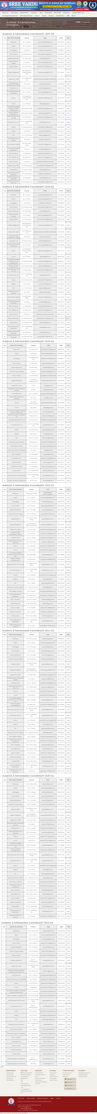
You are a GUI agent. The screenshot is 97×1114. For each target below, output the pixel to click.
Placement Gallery (82, 1076)
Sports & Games (53, 1080)
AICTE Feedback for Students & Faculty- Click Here (26, 1090)
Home (78, 22)
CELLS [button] (37, 16)
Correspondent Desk (11, 1076)
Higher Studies (66, 1074)
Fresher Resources (67, 1073)
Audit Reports (24, 1078)
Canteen (56, 1076)
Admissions (14, 13)
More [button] (74, 16)
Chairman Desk (9, 1073)
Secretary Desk (9, 1074)
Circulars (51, 16)
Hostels (51, 1076)
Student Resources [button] (79, 13)
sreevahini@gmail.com (26, 1106)
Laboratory (52, 1074)
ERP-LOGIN (57, 13)
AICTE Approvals (24, 1076)
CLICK (68, 42)
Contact (58, 1098)
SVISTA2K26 (48, 13)
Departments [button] (24, 13)
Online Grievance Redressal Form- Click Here (26, 1085)
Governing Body (10, 1080)
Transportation (53, 1078)
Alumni (44, 16)
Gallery (52, 1098)
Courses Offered (39, 1073)
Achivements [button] (60, 16)
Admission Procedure (40, 1078)
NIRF (68, 16)
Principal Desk (9, 1078)
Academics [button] (66, 13)
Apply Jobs (65, 1076)
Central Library (53, 1073)
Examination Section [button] (26, 16)
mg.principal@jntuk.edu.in (26, 1108)
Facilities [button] (34, 13)
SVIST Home (21, 1098)
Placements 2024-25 (83, 1074)
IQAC (41, 13)
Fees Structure (38, 1080)
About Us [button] (5, 13)
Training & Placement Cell (10, 16)
